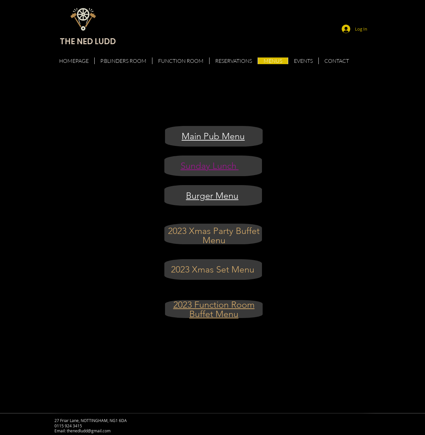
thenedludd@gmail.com (89, 430)
